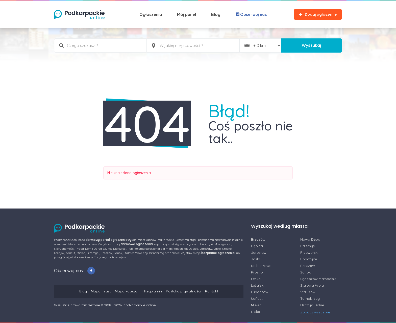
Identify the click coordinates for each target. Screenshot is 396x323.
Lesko (256, 278)
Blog (215, 14)
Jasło (255, 259)
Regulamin (153, 291)
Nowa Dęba (310, 239)
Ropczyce (308, 259)
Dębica (257, 246)
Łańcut (257, 298)
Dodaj (318, 14)
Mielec (256, 305)
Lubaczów (259, 292)
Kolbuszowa (261, 265)
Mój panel (186, 14)
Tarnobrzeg (310, 298)
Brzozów (258, 239)
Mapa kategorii (127, 291)
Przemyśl (307, 246)
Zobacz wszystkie (315, 312)
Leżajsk (257, 285)
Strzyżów (307, 292)
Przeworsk (308, 252)
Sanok (305, 272)
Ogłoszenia (150, 14)
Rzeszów (307, 265)
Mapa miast (101, 291)
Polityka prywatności (183, 291)
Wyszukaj (311, 45)
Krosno (257, 272)
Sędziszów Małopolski (318, 278)
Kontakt (211, 291)
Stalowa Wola (312, 285)
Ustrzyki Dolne (312, 305)
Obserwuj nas (251, 14)
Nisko (255, 311)
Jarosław (258, 252)
